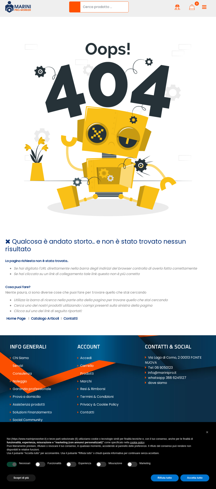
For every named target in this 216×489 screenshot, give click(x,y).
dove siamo (157, 382)
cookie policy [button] (137, 442)
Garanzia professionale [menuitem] (30, 388)
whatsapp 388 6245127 (167, 377)
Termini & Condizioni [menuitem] (95, 396)
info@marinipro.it (162, 372)
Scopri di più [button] (21, 477)
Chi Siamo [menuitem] (19, 357)
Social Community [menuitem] (26, 419)
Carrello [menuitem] (85, 365)
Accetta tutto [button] (194, 477)
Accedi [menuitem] (84, 357)
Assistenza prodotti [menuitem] (27, 404)
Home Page (16, 318)
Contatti (70, 318)
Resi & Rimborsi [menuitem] (91, 388)
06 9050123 (164, 367)
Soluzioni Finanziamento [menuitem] (31, 412)
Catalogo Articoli (45, 318)
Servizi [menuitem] (16, 365)
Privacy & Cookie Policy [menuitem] (98, 404)
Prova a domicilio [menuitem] (25, 396)
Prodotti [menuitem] (85, 373)
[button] (74, 6)
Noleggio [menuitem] (18, 381)
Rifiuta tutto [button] (165, 477)
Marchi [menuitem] (84, 381)
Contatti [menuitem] (85, 412)
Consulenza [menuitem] (21, 373)
